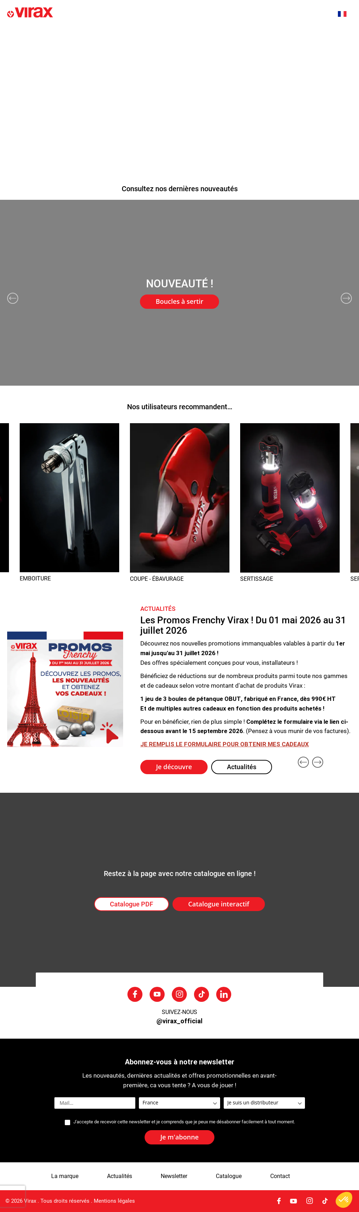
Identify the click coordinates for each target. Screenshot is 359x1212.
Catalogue (229, 1176)
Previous (12, 298)
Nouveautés (68, 34)
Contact (280, 1176)
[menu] (179, 43)
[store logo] (76, 13)
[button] (346, 14)
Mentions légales (114, 1201)
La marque (110, 34)
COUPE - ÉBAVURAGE (157, 578)
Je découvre (174, 766)
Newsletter (174, 1176)
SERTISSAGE (256, 578)
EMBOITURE (35, 578)
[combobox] (317, 13)
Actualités (149, 34)
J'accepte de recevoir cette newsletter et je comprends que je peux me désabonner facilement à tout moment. (184, 1121)
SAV (299, 34)
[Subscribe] (179, 1137)
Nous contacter (26, 52)
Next (346, 298)
